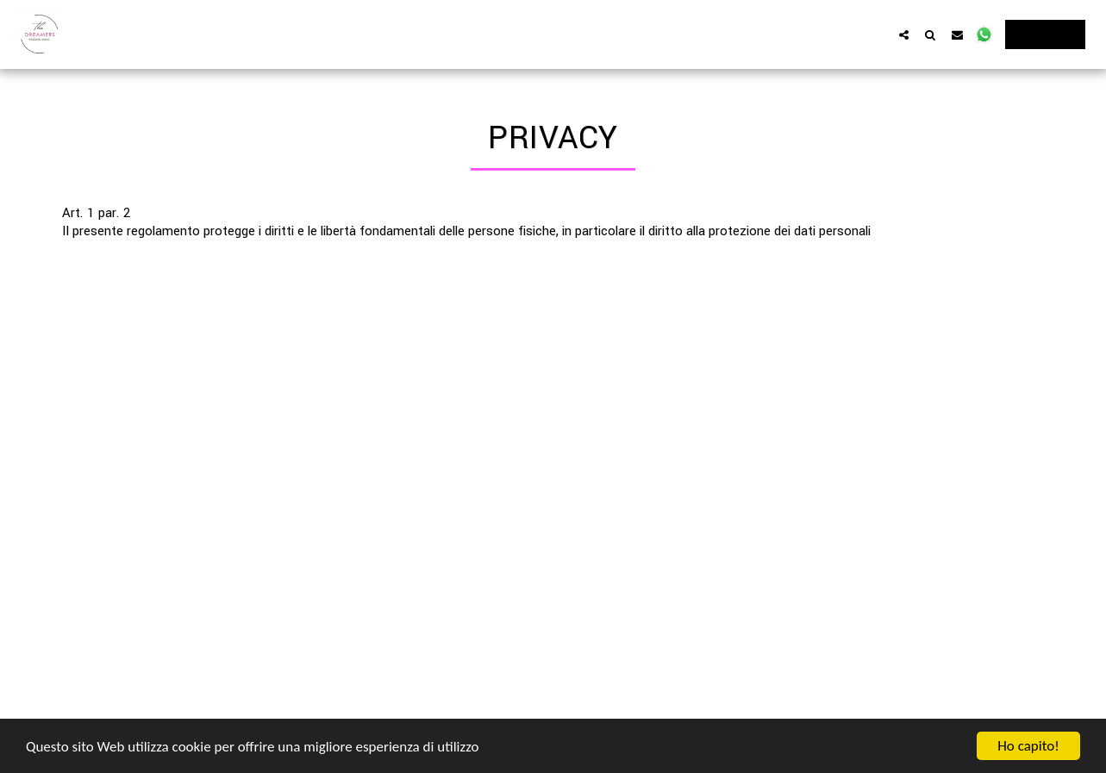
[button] (903, 34)
